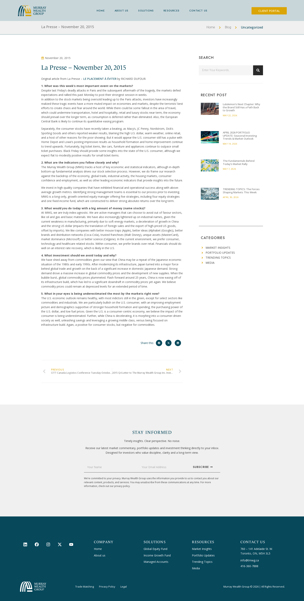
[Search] (258, 70)
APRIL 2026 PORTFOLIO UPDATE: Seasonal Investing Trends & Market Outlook (240, 135)
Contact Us (198, 10)
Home (101, 10)
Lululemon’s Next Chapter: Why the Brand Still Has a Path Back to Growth (241, 107)
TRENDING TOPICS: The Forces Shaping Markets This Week (241, 190)
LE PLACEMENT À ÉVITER (99, 79)
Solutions (146, 10)
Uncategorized (252, 27)
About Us (122, 10)
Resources (171, 10)
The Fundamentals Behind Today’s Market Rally (238, 162)
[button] (159, 343)
